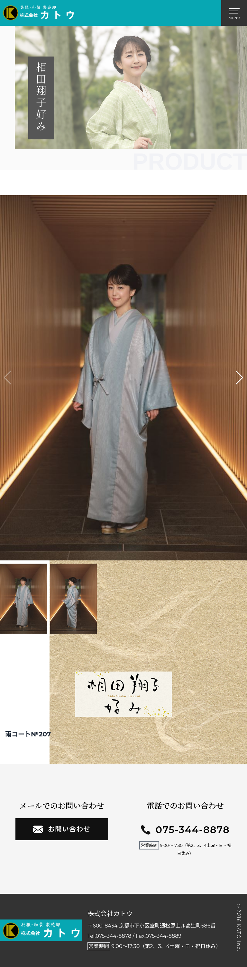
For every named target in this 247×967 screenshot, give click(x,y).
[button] (239, 378)
